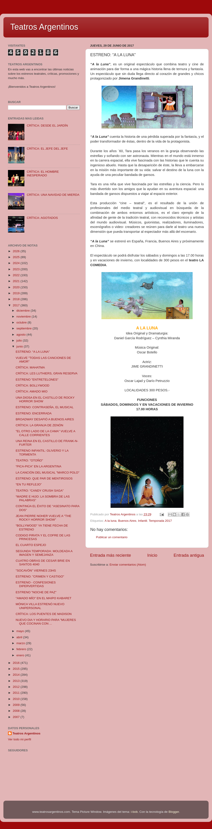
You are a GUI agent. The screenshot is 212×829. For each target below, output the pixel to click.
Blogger (173, 811)
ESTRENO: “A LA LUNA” (33, 351)
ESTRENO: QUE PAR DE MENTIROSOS (44, 478)
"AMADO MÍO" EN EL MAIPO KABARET (44, 598)
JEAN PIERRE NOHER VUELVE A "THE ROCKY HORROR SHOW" (43, 517)
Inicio (152, 555)
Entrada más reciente (110, 555)
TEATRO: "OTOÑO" (29, 460)
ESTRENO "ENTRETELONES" (37, 379)
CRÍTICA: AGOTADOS (42, 218)
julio (19, 340)
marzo (21, 643)
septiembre (24, 328)
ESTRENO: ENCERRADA (34, 413)
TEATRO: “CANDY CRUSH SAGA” (40, 490)
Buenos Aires (127, 520)
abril (19, 637)
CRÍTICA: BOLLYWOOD (32, 385)
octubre (22, 322)
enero (20, 655)
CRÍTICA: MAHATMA (30, 367)
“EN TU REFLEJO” (29, 484)
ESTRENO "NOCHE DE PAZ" (36, 592)
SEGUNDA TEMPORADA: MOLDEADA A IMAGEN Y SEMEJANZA (44, 552)
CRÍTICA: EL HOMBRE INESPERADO (43, 173)
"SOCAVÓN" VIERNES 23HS (36, 570)
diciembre (23, 310)
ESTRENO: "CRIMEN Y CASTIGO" (40, 576)
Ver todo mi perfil (19, 739)
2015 (17, 668)
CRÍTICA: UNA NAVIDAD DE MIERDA (53, 194)
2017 (17, 305)
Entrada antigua (189, 555)
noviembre (24, 316)
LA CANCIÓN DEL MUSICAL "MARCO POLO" (47, 472)
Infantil (142, 520)
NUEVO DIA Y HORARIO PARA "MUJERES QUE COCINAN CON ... (46, 621)
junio (20, 346)
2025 (17, 257)
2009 (17, 705)
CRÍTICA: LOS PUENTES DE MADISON (44, 614)
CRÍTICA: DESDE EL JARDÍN (47, 125)
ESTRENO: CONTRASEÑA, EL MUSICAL (45, 407)
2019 (17, 293)
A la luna (110, 520)
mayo (20, 631)
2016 (17, 663)
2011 (17, 692)
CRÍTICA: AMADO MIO (32, 391)
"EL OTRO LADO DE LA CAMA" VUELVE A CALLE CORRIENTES (45, 433)
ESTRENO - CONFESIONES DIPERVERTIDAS (36, 584)
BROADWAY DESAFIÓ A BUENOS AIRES (45, 419)
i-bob (134, 811)
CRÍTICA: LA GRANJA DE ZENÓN (39, 425)
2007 (17, 717)
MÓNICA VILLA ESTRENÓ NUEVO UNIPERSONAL (40, 605)
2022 (17, 275)
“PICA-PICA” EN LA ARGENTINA (38, 466)
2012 (17, 687)
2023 (17, 269)
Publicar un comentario (111, 537)
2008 (17, 710)
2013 (17, 681)
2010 (17, 699)
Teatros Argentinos (44, 27)
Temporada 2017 (160, 520)
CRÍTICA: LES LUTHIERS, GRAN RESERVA (47, 373)
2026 (17, 251)
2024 (17, 263)
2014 (17, 674)
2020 (17, 287)
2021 (17, 281)
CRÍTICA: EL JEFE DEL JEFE (47, 148)
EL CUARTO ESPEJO (31, 545)
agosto (21, 334)
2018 (17, 299)
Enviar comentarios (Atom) (128, 564)
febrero (21, 649)
